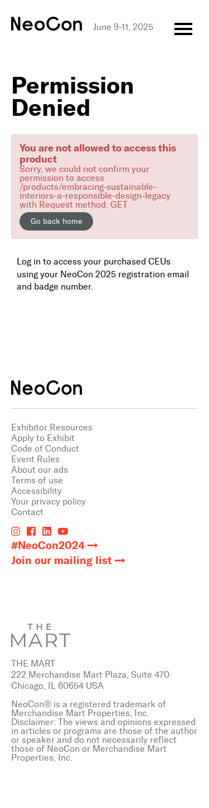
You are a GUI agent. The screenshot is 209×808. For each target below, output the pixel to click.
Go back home (56, 221)
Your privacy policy (48, 501)
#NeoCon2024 (48, 545)
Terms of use (37, 480)
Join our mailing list (61, 560)
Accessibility (36, 491)
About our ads (39, 469)
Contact (27, 512)
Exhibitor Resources (52, 427)
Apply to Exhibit (43, 438)
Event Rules (35, 459)
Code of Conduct (45, 448)
